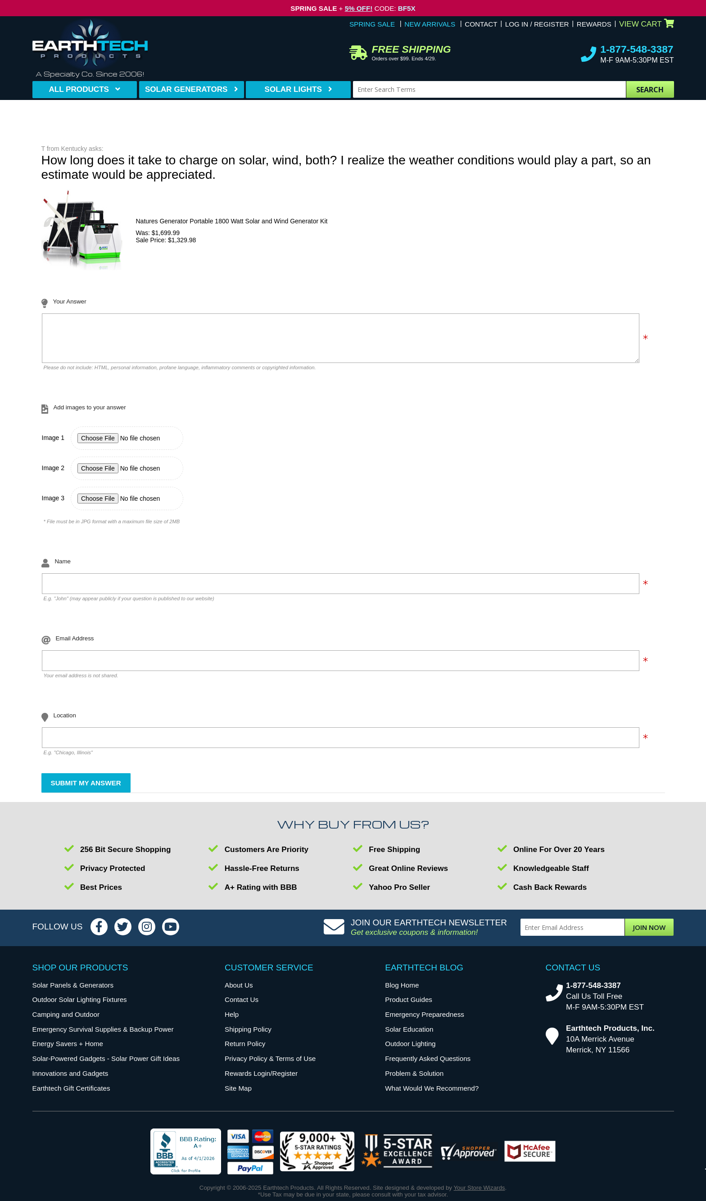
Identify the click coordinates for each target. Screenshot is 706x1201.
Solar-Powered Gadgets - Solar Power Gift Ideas (106, 1065)
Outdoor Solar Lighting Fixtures (79, 1006)
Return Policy (245, 1050)
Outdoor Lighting (410, 1050)
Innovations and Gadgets (70, 1080)
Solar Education (409, 1036)
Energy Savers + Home (67, 1050)
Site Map (238, 1095)
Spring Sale (372, 24)
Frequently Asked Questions (428, 1065)
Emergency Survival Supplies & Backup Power (103, 1036)
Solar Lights (293, 89)
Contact (481, 24)
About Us (239, 992)
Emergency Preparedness (424, 1021)
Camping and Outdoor (66, 1021)
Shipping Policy (248, 1036)
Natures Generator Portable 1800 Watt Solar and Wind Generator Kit (232, 221)
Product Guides (408, 1006)
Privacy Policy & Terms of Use (270, 1065)
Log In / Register (537, 24)
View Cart (646, 24)
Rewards (594, 24)
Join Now (649, 933)
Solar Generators (186, 89)
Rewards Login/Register (261, 1080)
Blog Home (402, 992)
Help (232, 1021)
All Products (79, 89)
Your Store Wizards (479, 1194)
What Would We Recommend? (432, 1095)
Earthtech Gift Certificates (71, 1095)
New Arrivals (429, 24)
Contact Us (241, 1006)
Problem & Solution (414, 1080)
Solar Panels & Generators (73, 992)
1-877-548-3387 (636, 49)
